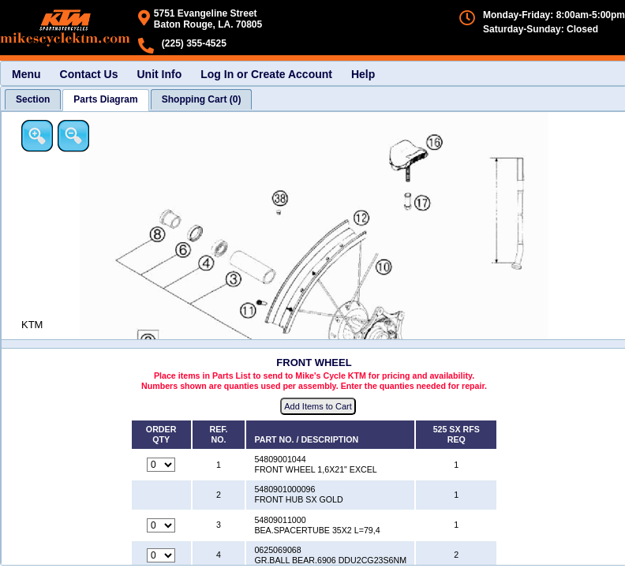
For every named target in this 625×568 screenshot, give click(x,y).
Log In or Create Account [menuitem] (266, 74)
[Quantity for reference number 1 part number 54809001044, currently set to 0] (161, 465)
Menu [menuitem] (26, 74)
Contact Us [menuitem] (89, 74)
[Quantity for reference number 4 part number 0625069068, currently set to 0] (161, 555)
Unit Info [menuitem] (159, 74)
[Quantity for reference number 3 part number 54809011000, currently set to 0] (161, 525)
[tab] (33, 99)
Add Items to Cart (318, 406)
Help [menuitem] (363, 74)
